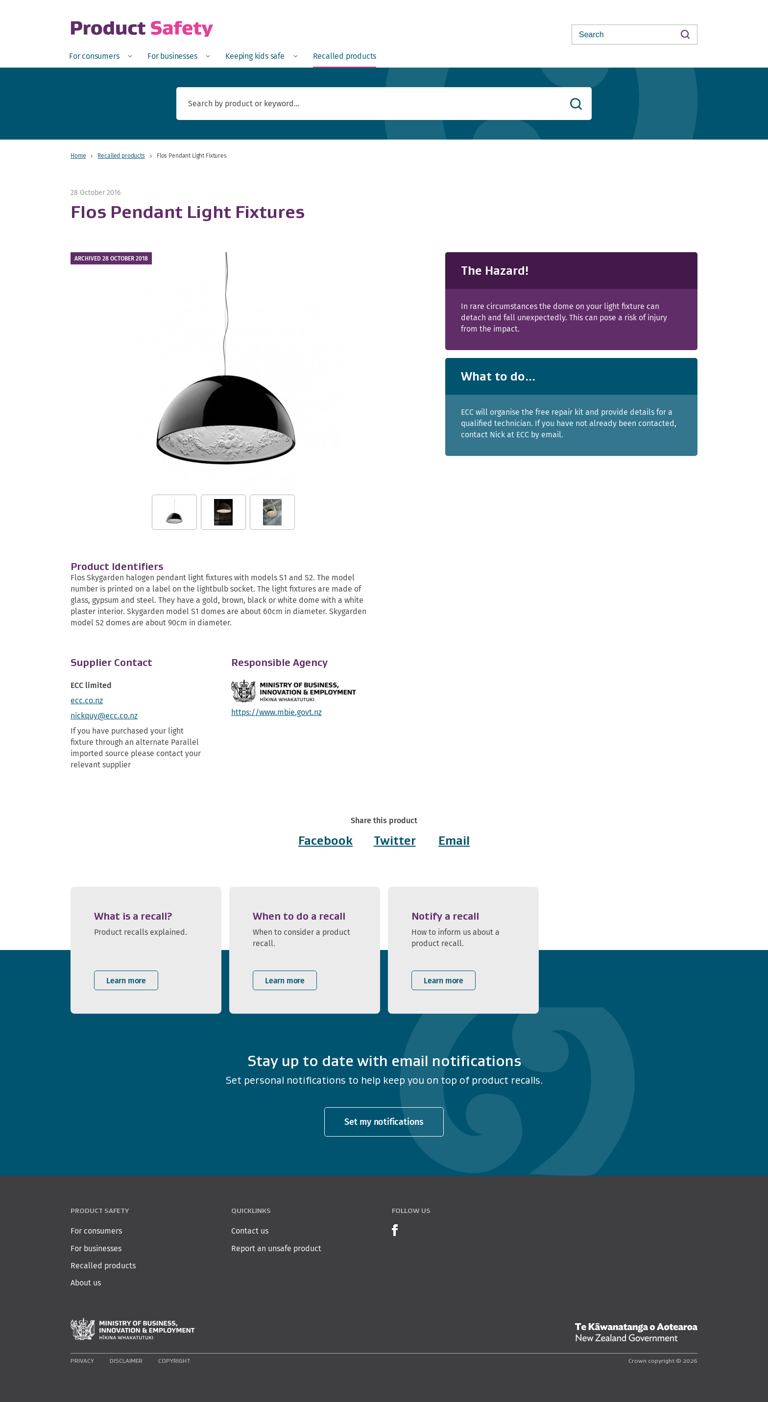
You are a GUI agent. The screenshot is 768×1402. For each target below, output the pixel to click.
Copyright (174, 1360)
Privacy (82, 1360)
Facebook (325, 840)
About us (86, 1282)
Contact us (249, 1230)
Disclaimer (126, 1360)
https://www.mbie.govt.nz (276, 712)
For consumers (96, 1230)
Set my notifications (384, 1122)
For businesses (96, 1248)
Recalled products (120, 155)
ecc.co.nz (87, 700)
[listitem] (146, 950)
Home (78, 155)
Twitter (395, 840)
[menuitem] (100, 56)
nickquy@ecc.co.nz (104, 715)
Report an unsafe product (276, 1248)
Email (454, 840)
